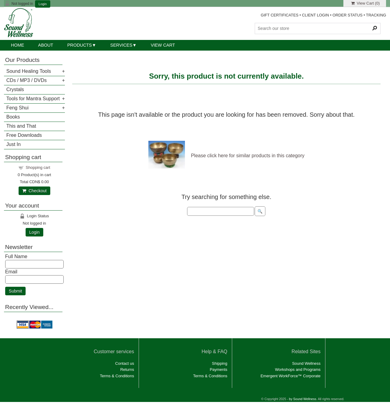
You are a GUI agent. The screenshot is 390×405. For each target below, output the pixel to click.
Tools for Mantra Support (33, 98)
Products (79, 45)
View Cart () (365, 3)
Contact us (124, 363)
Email (11, 271)
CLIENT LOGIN (315, 15)
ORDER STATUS (347, 15)
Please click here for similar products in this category (248, 155)
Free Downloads (24, 135)
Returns (127, 369)
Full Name (16, 256)
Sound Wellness (306, 363)
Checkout (34, 191)
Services (121, 45)
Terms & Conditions (117, 376)
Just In (13, 144)
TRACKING (376, 15)
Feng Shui (17, 107)
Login (43, 4)
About (45, 45)
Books (13, 116)
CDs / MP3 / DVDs (26, 80)
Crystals (15, 89)
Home (17, 45)
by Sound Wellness (302, 399)
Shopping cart (38, 167)
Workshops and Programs (298, 369)
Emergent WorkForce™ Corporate (291, 376)
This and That (21, 126)
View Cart (163, 45)
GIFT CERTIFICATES (280, 15)
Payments (218, 369)
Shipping (219, 363)
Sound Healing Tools (28, 71)
